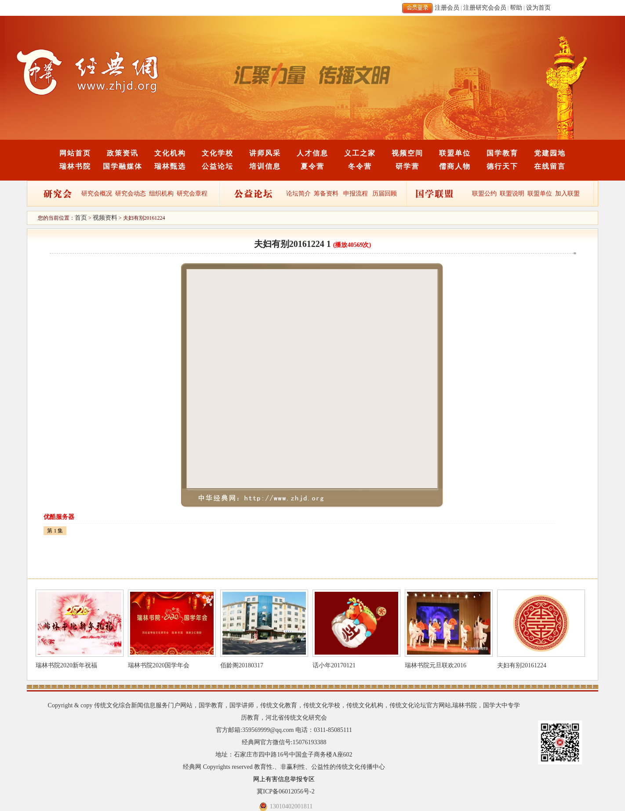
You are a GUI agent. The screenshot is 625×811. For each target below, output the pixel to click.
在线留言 (550, 166)
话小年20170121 (334, 665)
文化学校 (217, 153)
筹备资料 (326, 193)
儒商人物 (455, 166)
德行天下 (502, 166)
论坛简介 (298, 193)
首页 (81, 217)
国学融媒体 (122, 166)
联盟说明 (512, 193)
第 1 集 (55, 531)
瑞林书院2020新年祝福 (66, 665)
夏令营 (312, 166)
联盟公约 (484, 193)
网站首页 (75, 153)
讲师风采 (265, 153)
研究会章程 (191, 193)
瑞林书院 (75, 166)
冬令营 (360, 166)
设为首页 (538, 7)
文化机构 (170, 153)
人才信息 (312, 153)
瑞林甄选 (170, 166)
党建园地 (550, 153)
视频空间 (407, 153)
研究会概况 (96, 193)
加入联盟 (567, 193)
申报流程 (355, 193)
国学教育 (502, 153)
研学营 (407, 166)
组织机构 (161, 193)
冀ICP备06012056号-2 (285, 791)
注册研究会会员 (484, 7)
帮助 (516, 7)
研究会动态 (130, 193)
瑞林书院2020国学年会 (158, 665)
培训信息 (265, 166)
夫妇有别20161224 (521, 665)
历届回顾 (384, 193)
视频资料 (105, 217)
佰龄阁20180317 (241, 665)
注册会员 (447, 7)
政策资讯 (122, 153)
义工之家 (360, 153)
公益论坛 (217, 166)
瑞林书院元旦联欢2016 (435, 665)
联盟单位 (455, 153)
